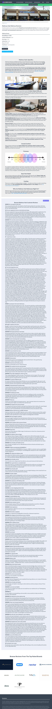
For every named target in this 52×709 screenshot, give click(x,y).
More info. (5, 23)
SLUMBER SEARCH (7, 2)
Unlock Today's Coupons (33, 4)
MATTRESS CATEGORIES (29, 2)
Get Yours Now (5, 48)
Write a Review (46, 200)
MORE (43, 2)
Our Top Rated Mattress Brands (19, 193)
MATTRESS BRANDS (37, 2)
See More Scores (5, 46)
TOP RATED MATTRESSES (19, 2)
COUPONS (47, 2)
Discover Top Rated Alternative (7, 51)
